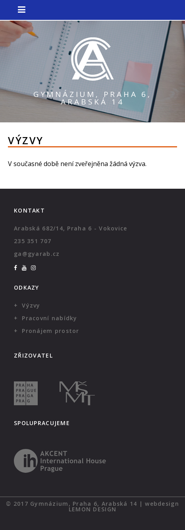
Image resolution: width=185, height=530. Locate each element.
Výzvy (31, 305)
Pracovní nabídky (49, 318)
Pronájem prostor (50, 331)
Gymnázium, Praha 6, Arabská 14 (92, 98)
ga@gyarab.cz (37, 253)
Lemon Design (92, 509)
